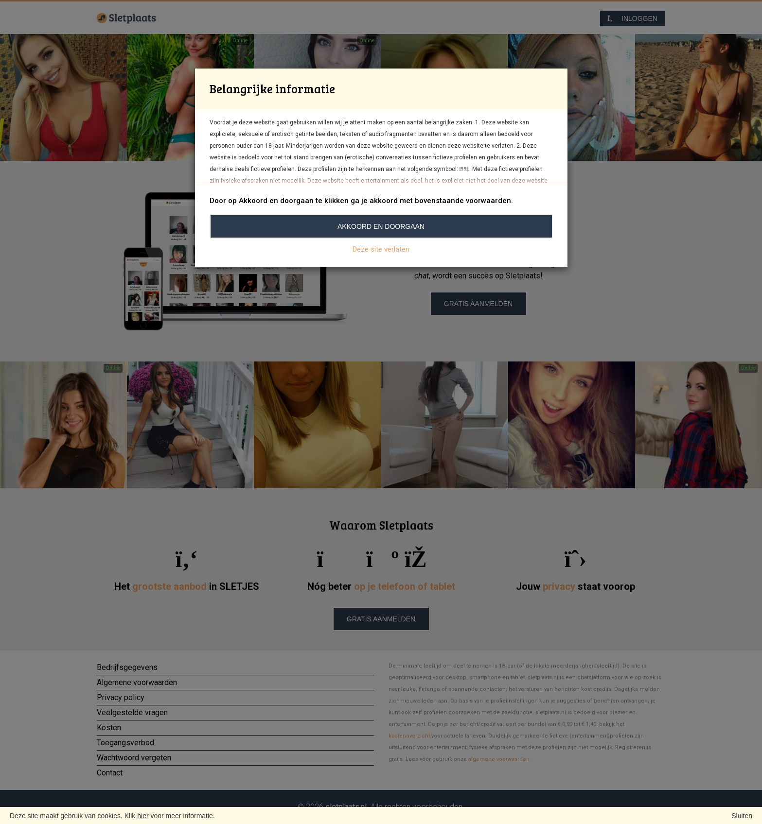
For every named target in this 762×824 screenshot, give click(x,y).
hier (142, 816)
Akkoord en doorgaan (381, 226)
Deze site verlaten (381, 249)
